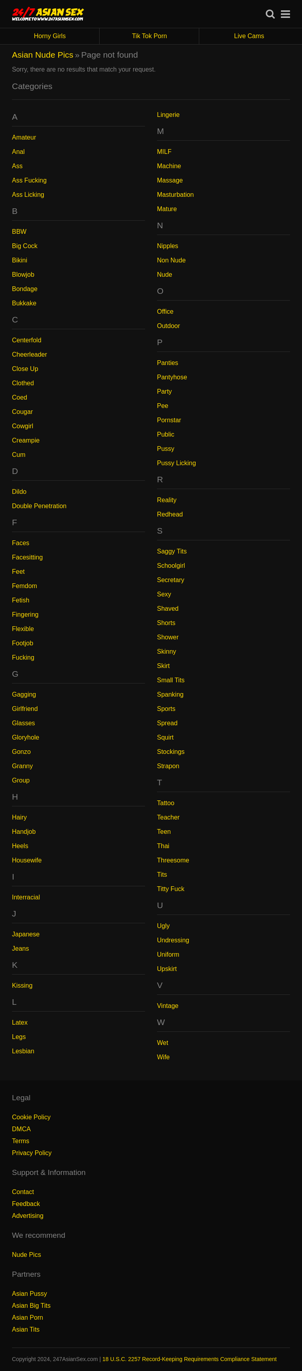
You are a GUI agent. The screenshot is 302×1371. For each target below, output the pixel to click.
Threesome (173, 860)
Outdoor (168, 325)
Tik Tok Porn (165, 36)
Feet (18, 571)
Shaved (167, 608)
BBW (19, 231)
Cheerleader (29, 354)
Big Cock (24, 246)
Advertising (27, 1215)
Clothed (23, 383)
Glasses (23, 723)
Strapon (168, 766)
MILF (164, 151)
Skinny (166, 651)
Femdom (24, 586)
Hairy (19, 817)
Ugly (163, 925)
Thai (163, 846)
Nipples (167, 246)
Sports (166, 708)
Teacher (168, 817)
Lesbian (23, 1051)
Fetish (20, 600)
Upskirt (167, 968)
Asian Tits (25, 1329)
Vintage (167, 1005)
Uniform (168, 954)
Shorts (166, 622)
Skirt (163, 665)
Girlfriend (25, 708)
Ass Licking (28, 194)
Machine (169, 166)
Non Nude (171, 260)
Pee (162, 405)
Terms (20, 1141)
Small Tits (170, 680)
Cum (18, 454)
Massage (170, 180)
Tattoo (166, 803)
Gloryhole (25, 737)
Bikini (19, 260)
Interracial (26, 897)
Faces (20, 543)
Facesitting (27, 557)
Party (164, 391)
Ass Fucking (29, 180)
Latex (19, 1022)
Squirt (165, 737)
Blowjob (23, 274)
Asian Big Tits (31, 1305)
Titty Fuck (170, 889)
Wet (162, 1042)
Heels (20, 846)
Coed (19, 397)
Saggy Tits (172, 551)
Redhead (170, 514)
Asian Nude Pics (42, 54)
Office (165, 311)
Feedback (26, 1203)
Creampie (25, 440)
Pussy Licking (176, 463)
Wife (163, 1057)
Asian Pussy (29, 1293)
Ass (17, 166)
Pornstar (169, 420)
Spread (167, 723)
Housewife (27, 860)
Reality (166, 500)
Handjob (24, 831)
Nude (164, 274)
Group (20, 780)
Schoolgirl (171, 565)
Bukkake (24, 303)
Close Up (25, 368)
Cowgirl (22, 426)
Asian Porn (27, 1317)
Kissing (22, 985)
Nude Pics (26, 1254)
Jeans (20, 948)
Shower (167, 637)
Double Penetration (39, 506)
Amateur (24, 137)
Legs (19, 1036)
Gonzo (21, 751)
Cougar (22, 411)
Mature (167, 209)
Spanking (170, 694)
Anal (18, 151)
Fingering (25, 614)
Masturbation (175, 194)
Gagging (24, 694)
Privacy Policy (32, 1153)
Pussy (166, 448)
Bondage (24, 288)
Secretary (170, 580)
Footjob (22, 643)
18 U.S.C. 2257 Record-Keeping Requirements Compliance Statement (189, 1359)
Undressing (173, 940)
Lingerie (168, 114)
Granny (22, 766)
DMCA (21, 1129)
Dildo (19, 491)
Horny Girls (67, 36)
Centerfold (26, 340)
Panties (167, 362)
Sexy (164, 594)
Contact (23, 1191)
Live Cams (249, 36)
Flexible (23, 628)
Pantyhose (172, 377)
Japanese (25, 934)
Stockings (170, 751)
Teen (164, 831)
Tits (162, 874)
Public (166, 434)
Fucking (23, 657)
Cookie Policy (31, 1117)
